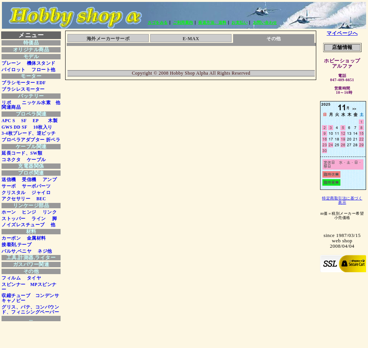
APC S (8, 120)
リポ (6, 102)
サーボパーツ (34, 186)
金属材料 (34, 238)
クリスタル (14, 192)
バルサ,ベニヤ (16, 251)
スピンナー (14, 284)
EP (33, 120)
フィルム (11, 278)
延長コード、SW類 (22, 153)
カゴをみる (158, 22)
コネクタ (11, 159)
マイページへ (342, 33)
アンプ (47, 179)
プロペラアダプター (23, 139)
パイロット (14, 69)
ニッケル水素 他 (39, 102)
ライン (36, 218)
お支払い (240, 22)
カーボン (11, 238)
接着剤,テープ (16, 244)
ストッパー (14, 218)
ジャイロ (39, 192)
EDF (41, 82)
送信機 (9, 179)
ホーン (9, 212)
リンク (47, 212)
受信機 (26, 179)
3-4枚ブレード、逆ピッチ (29, 133)
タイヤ (31, 278)
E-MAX (190, 38)
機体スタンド (41, 63)
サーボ (9, 186)
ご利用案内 (183, 22)
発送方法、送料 (212, 22)
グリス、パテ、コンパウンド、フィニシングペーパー (30, 309)
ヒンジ (26, 212)
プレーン (11, 63)
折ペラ (53, 139)
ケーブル (34, 159)
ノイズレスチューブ (23, 224)
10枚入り (40, 127)
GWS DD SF (14, 127)
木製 (50, 120)
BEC (38, 198)
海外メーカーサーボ (108, 38)
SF (21, 120)
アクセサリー (16, 198)
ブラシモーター (18, 82)
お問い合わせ (265, 22)
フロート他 (41, 69)
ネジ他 (42, 251)
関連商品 (11, 107)
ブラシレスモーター (23, 89)
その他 (273, 38)
